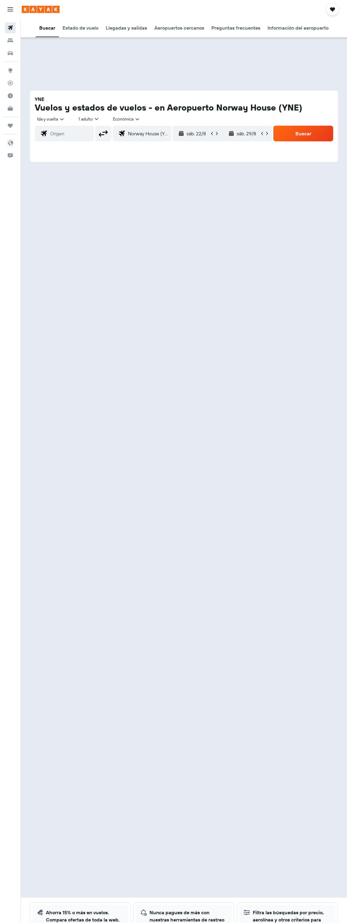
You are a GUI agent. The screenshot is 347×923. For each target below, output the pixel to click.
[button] (10, 9)
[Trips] (10, 126)
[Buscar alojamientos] (10, 40)
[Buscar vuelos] (10, 28)
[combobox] (127, 119)
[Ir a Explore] (10, 70)
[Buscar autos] (10, 53)
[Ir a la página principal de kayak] (40, 9)
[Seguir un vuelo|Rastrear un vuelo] (10, 83)
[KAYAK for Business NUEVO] (10, 108)
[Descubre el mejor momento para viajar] (10, 96)
